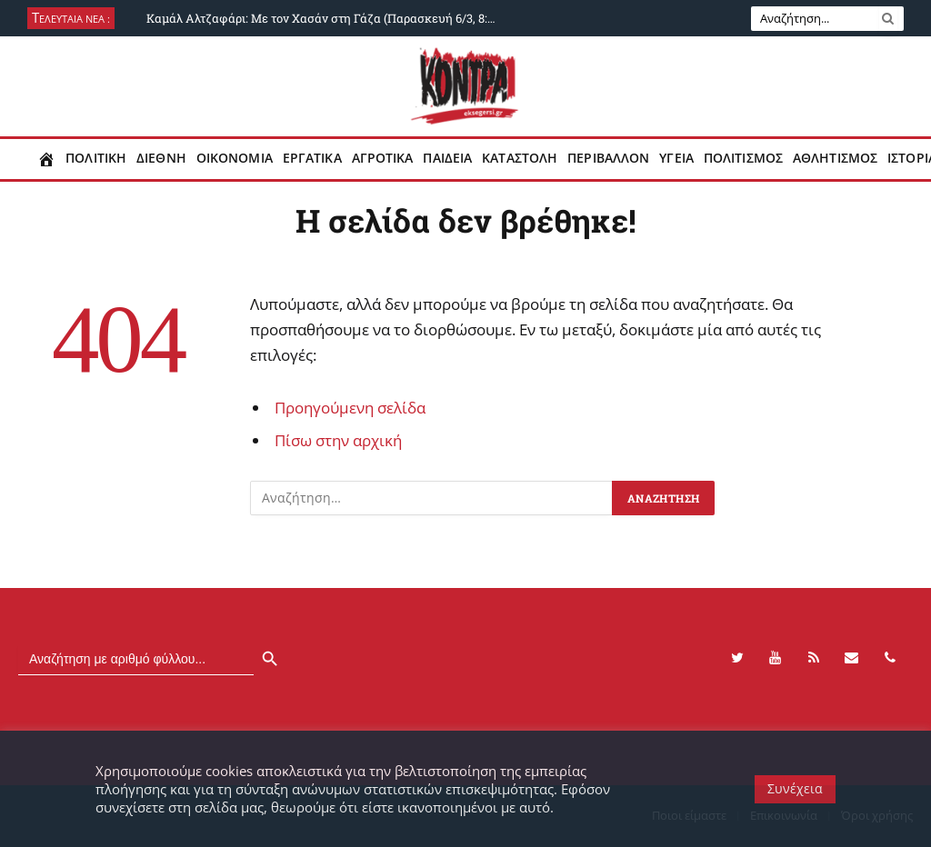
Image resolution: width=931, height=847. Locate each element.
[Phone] (890, 658)
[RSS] (813, 658)
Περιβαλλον (608, 158)
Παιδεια (447, 158)
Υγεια (676, 158)
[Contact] (851, 658)
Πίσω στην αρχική (338, 440)
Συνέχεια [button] (795, 788)
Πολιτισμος (743, 158)
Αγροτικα (383, 158)
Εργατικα (312, 158)
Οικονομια (234, 158)
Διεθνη (161, 158)
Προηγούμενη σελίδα (350, 407)
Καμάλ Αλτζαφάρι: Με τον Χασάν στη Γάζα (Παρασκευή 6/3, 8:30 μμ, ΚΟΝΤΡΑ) (328, 18)
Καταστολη (519, 158)
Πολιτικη (95, 158)
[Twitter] (737, 658)
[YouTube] (775, 658)
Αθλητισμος (835, 158)
